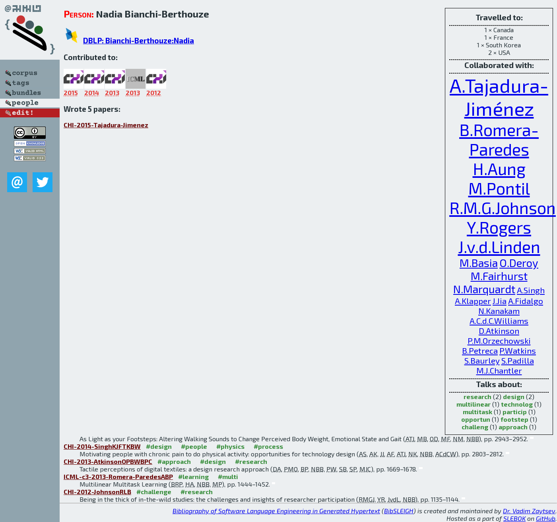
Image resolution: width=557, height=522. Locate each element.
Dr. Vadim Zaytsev (529, 510)
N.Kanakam (499, 311)
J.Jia (500, 301)
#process (268, 446)
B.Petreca (480, 350)
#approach (174, 461)
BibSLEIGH (398, 510)
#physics (230, 446)
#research (251, 461)
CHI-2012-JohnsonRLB (97, 491)
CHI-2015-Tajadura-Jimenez (106, 125)
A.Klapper (473, 301)
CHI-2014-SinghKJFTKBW (102, 446)
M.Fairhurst (499, 275)
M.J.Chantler (499, 370)
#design (159, 446)
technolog (517, 404)
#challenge (153, 491)
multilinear (473, 404)
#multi (228, 476)
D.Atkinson (499, 330)
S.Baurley (482, 360)
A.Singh (531, 290)
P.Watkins (517, 350)
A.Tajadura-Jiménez (499, 97)
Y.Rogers (499, 227)
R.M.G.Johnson (502, 207)
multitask (477, 411)
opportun (475, 419)
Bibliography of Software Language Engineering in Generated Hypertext (276, 510)
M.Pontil (499, 188)
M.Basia (479, 262)
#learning (193, 476)
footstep (514, 419)
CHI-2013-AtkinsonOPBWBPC (108, 461)
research (477, 396)
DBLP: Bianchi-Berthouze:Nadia (138, 40)
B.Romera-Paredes (499, 139)
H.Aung (499, 168)
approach (513, 426)
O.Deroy (518, 262)
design (513, 396)
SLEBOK (514, 518)
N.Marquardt (484, 289)
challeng (475, 426)
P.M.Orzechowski (499, 340)
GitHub (545, 518)
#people (194, 446)
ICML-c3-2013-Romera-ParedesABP (118, 476)
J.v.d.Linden (499, 246)
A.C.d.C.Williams (499, 320)
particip (515, 411)
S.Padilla (517, 360)
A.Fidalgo (525, 301)
